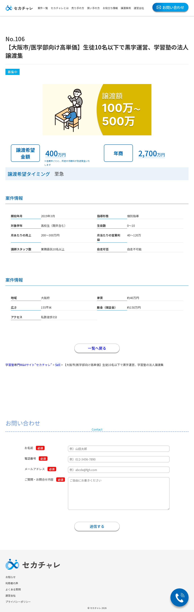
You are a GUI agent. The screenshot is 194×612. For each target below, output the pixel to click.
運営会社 (139, 8)
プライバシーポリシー (18, 601)
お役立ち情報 (110, 8)
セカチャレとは (60, 8)
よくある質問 (13, 589)
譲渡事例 (126, 8)
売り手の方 (77, 8)
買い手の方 (93, 8)
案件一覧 (43, 8)
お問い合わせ (170, 7)
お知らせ (10, 577)
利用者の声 (11, 583)
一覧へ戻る (97, 348)
